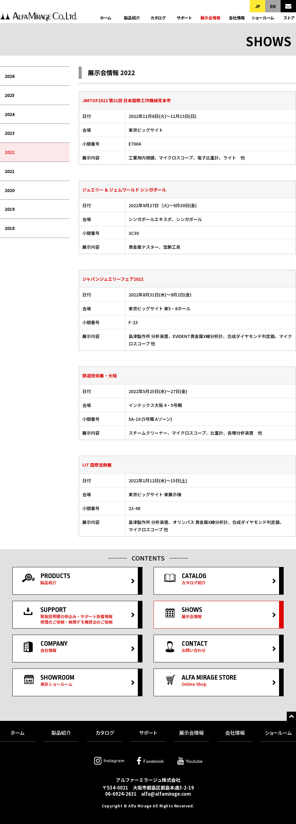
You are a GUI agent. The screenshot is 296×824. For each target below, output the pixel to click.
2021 (9, 171)
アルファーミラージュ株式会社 (38, 17)
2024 (9, 114)
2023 (9, 133)
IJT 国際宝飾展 (97, 465)
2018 (9, 228)
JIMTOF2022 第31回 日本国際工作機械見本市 (126, 100)
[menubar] (34, 152)
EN (273, 6)
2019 (9, 209)
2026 (9, 76)
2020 (9, 190)
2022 (9, 152)
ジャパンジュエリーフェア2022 (112, 279)
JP (257, 6)
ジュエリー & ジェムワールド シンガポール (124, 190)
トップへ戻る (291, 716)
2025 (9, 95)
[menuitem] (34, 76)
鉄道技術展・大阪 (99, 375)
